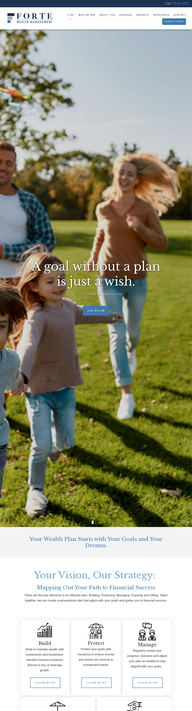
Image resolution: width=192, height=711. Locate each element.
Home (71, 14)
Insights (142, 14)
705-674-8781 (180, 3)
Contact (179, 14)
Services (125, 14)
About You (107, 14)
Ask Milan (96, 310)
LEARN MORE (45, 682)
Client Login (174, 21)
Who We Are (87, 14)
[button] (93, 522)
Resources (161, 14)
